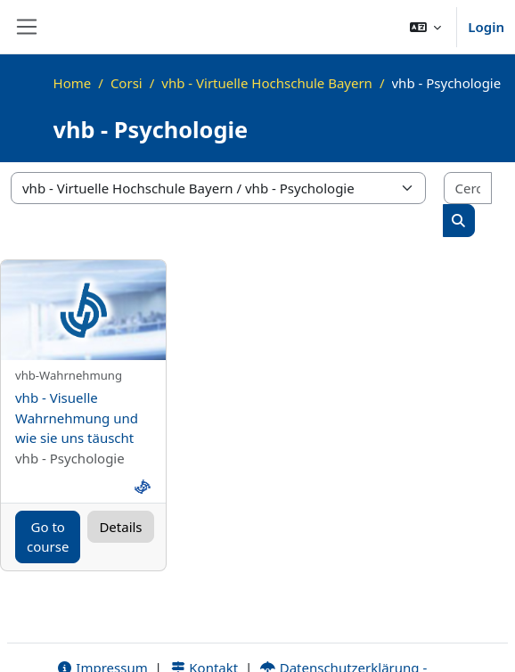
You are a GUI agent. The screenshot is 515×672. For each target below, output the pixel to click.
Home (72, 83)
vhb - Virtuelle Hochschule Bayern (266, 83)
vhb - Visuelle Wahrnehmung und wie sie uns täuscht (76, 418)
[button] (426, 26)
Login (486, 27)
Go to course (48, 537)
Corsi (126, 83)
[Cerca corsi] (468, 188)
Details (120, 527)
